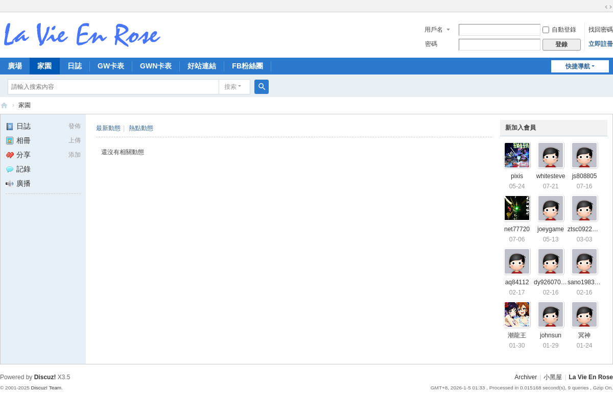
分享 (18, 155)
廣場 (15, 66)
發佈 (74, 126)
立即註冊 (600, 43)
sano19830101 (588, 282)
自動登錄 (559, 29)
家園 (44, 66)
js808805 (584, 176)
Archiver (525, 377)
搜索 (230, 86)
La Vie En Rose (591, 377)
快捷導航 (577, 66)
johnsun (550, 335)
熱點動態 (141, 128)
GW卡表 (111, 66)
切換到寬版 (608, 7)
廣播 (18, 183)
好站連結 (201, 66)
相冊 (18, 140)
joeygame (550, 229)
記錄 (18, 169)
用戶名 (434, 29)
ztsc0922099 (585, 229)
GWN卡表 (156, 66)
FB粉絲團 (247, 66)
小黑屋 (553, 377)
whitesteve (550, 176)
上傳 (74, 140)
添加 (74, 154)
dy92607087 (551, 282)
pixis (517, 176)
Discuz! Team (46, 387)
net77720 (517, 229)
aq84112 (517, 282)
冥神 (584, 335)
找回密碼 (600, 29)
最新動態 (108, 128)
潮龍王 (517, 335)
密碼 (431, 43)
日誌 (74, 66)
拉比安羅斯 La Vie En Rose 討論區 (4, 105)
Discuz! (45, 377)
